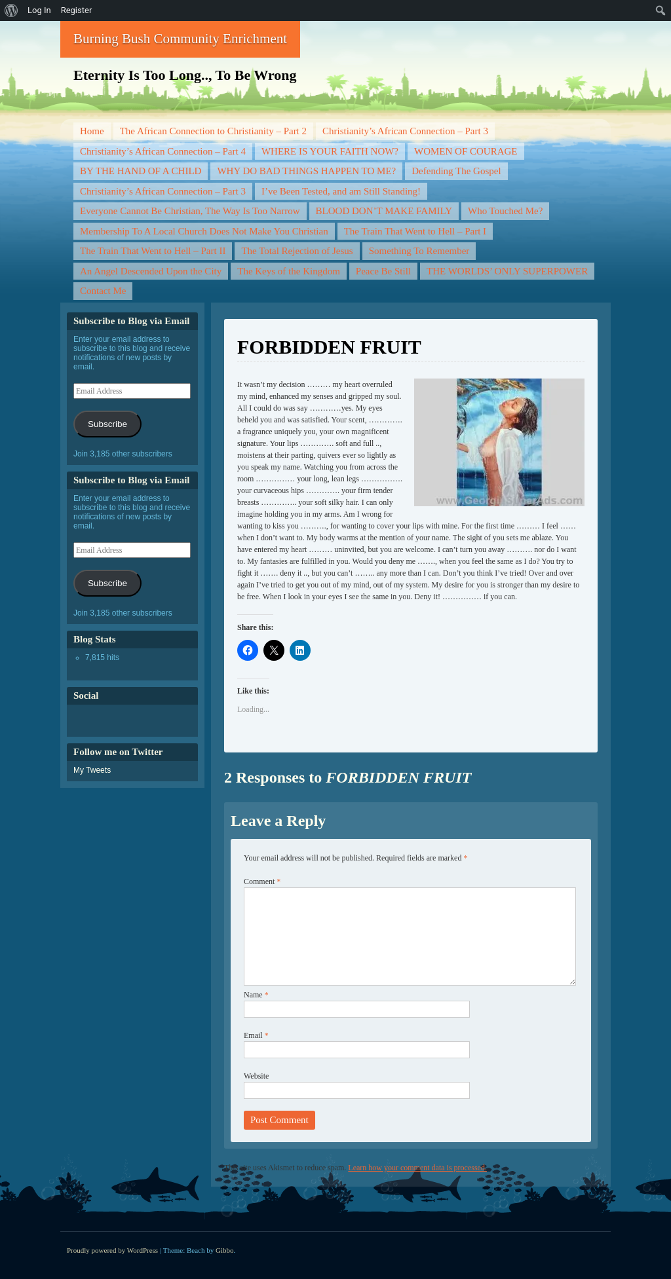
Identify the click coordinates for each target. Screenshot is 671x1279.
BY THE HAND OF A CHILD (140, 171)
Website (256, 1076)
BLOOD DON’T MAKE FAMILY (384, 211)
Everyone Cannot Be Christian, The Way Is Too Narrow (190, 211)
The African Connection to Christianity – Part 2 (213, 131)
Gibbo (225, 1250)
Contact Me (103, 291)
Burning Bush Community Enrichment (180, 38)
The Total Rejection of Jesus (297, 251)
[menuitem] (11, 10)
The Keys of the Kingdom (288, 271)
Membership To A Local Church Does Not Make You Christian (204, 231)
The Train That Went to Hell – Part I (415, 231)
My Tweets (92, 770)
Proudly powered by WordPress (112, 1250)
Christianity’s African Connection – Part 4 (163, 151)
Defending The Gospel (456, 171)
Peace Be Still (383, 271)
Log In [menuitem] (39, 10)
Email (256, 1035)
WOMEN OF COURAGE (466, 151)
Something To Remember (419, 251)
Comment (262, 881)
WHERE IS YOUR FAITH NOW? (329, 151)
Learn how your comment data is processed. (417, 1167)
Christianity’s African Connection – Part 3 (405, 131)
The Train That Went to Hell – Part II (152, 251)
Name (256, 994)
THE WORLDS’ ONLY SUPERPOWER (507, 271)
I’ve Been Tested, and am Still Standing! (341, 191)
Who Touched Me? (505, 211)
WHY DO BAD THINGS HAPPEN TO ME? (306, 171)
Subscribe (107, 424)
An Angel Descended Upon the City (150, 271)
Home (92, 131)
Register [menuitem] (76, 10)
